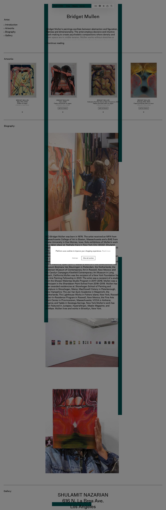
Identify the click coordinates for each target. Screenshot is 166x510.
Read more (106, 251)
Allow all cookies (88, 258)
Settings (75, 258)
